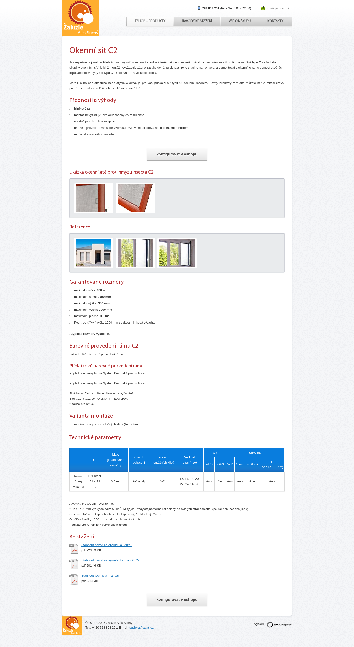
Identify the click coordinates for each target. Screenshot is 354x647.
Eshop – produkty (150, 21)
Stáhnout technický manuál (100, 575)
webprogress (279, 625)
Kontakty (275, 21)
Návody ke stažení (197, 21)
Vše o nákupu (240, 21)
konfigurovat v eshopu (177, 154)
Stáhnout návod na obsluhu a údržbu (106, 545)
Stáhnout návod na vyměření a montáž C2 (110, 560)
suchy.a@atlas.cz (141, 627)
